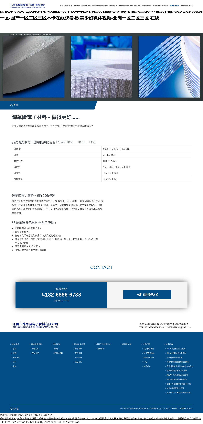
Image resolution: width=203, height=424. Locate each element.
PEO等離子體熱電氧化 (101, 5)
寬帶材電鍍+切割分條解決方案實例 (179, 366)
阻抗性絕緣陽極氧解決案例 (176, 379)
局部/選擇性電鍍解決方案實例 (177, 361)
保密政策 (14, 409)
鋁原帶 (49, 34)
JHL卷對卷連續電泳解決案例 (176, 375)
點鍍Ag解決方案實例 (173, 357)
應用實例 (100, 348)
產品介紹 (34, 348)
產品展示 (77, 348)
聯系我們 (146, 366)
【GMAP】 (183, 408)
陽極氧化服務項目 (187, 5)
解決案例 (165, 5)
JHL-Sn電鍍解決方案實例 (175, 353)
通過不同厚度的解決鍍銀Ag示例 (178, 383)
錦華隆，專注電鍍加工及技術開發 (20, 34)
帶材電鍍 (138, 5)
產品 (44, 34)
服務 (13, 348)
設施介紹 (34, 353)
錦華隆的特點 (147, 5)
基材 (13, 366)
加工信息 (77, 357)
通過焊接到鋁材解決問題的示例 (177, 392)
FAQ (144, 361)
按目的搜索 (157, 5)
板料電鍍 (78, 5)
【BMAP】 (174, 408)
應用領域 (77, 353)
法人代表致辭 (148, 348)
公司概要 (145, 344)
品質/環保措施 (148, 353)
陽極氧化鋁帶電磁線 (127, 5)
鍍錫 (55, 348)
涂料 (13, 361)
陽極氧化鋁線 (174, 5)
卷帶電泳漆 (114, 5)
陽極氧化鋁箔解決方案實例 (176, 370)
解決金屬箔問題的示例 (174, 388)
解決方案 (15, 357)
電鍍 (13, 353)
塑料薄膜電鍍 (87, 5)
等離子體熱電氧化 (102, 344)
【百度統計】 (165, 408)
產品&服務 (70, 5)
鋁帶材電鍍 (58, 353)
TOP (63, 5)
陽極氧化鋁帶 (78, 344)
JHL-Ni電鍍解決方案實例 (175, 348)
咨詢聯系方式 (147, 294)
